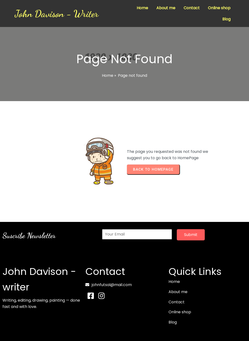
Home (107, 75)
